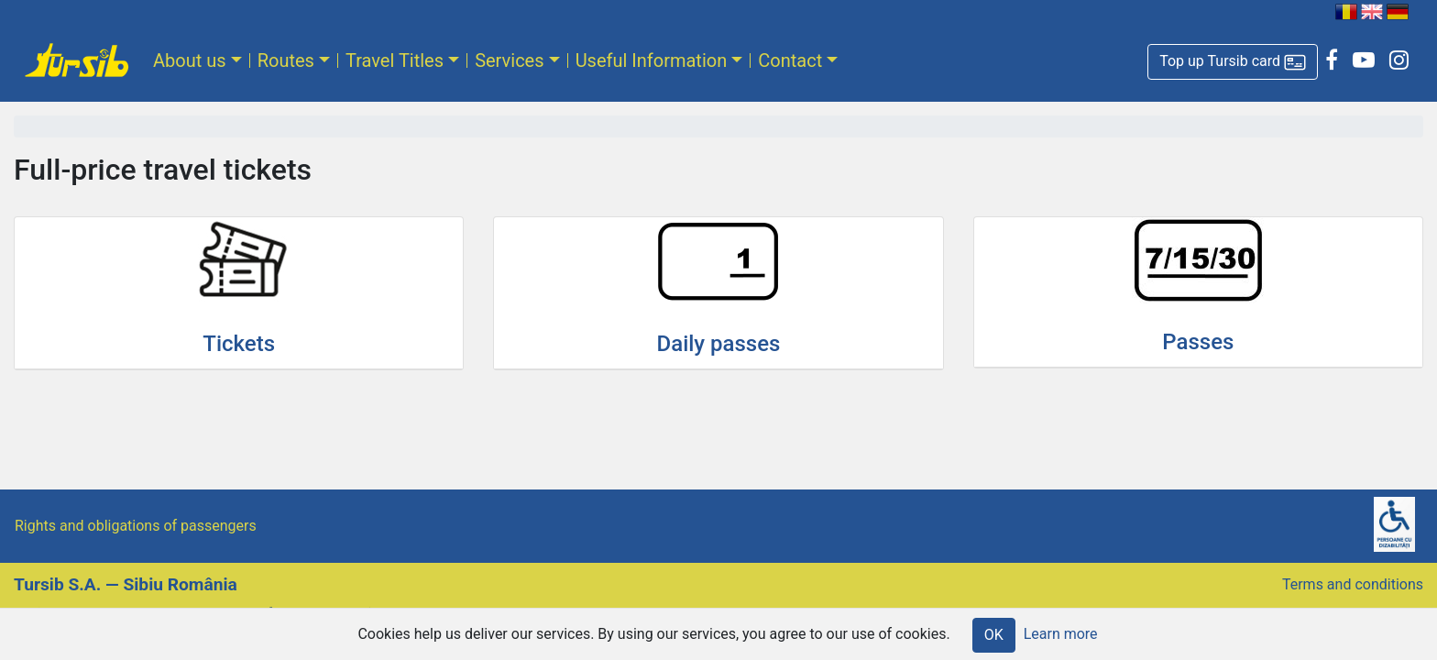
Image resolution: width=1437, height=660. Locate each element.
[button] (1232, 62)
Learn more (1061, 634)
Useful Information (652, 60)
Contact (790, 60)
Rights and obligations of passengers (136, 525)
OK (994, 635)
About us (189, 60)
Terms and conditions (1352, 584)
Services (509, 60)
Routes (286, 60)
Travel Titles (395, 60)
